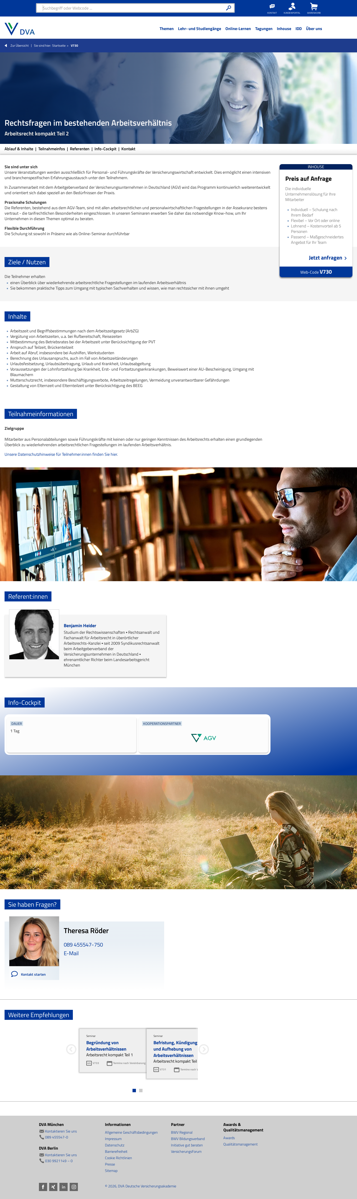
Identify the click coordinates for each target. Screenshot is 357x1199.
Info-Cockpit (105, 149)
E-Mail (71, 953)
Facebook (43, 1187)
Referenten (80, 149)
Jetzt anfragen (325, 257)
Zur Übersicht (19, 45)
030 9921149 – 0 (59, 1160)
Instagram (74, 1187)
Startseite (59, 45)
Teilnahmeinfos (52, 149)
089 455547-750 (83, 944)
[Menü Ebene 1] (166, 32)
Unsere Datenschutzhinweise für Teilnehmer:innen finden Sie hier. (61, 454)
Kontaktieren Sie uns (61, 1131)
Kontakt (128, 149)
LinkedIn (63, 1187)
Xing (53, 1187)
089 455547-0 (56, 1137)
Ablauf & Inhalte (19, 149)
